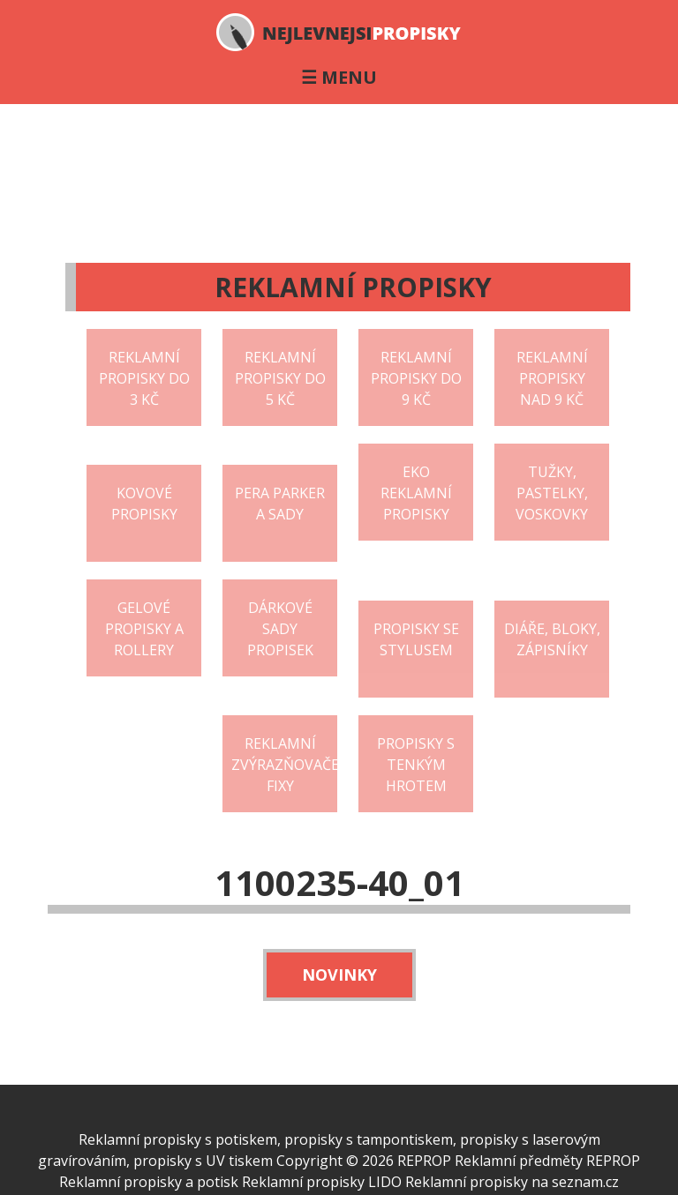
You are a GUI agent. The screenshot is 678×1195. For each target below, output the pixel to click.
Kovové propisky (144, 503)
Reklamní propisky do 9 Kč (416, 378)
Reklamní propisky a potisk (148, 1181)
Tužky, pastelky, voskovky (552, 493)
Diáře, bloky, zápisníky (552, 639)
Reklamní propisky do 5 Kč (280, 378)
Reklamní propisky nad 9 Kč (552, 378)
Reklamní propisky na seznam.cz (512, 1181)
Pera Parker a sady (280, 503)
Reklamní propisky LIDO (322, 1181)
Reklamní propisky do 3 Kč (144, 378)
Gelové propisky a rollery (144, 629)
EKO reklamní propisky (416, 493)
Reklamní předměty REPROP (547, 1160)
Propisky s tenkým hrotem (416, 764)
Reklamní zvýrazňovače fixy (284, 764)
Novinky (339, 974)
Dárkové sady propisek (280, 629)
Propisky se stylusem (416, 639)
